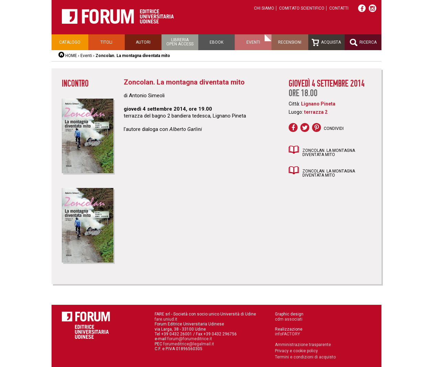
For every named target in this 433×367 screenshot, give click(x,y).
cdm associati (288, 319)
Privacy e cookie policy (296, 350)
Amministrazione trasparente (303, 344)
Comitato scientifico (301, 8)
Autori (143, 42)
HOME (71, 55)
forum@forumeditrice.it (189, 338)
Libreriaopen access (179, 41)
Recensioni (289, 42)
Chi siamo (264, 8)
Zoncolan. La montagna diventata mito (328, 152)
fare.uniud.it (166, 319)
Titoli (106, 42)
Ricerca (363, 42)
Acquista (326, 42)
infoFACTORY (287, 334)
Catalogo (69, 42)
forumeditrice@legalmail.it (188, 344)
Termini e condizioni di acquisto (305, 357)
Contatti (338, 8)
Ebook (216, 42)
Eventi (253, 42)
